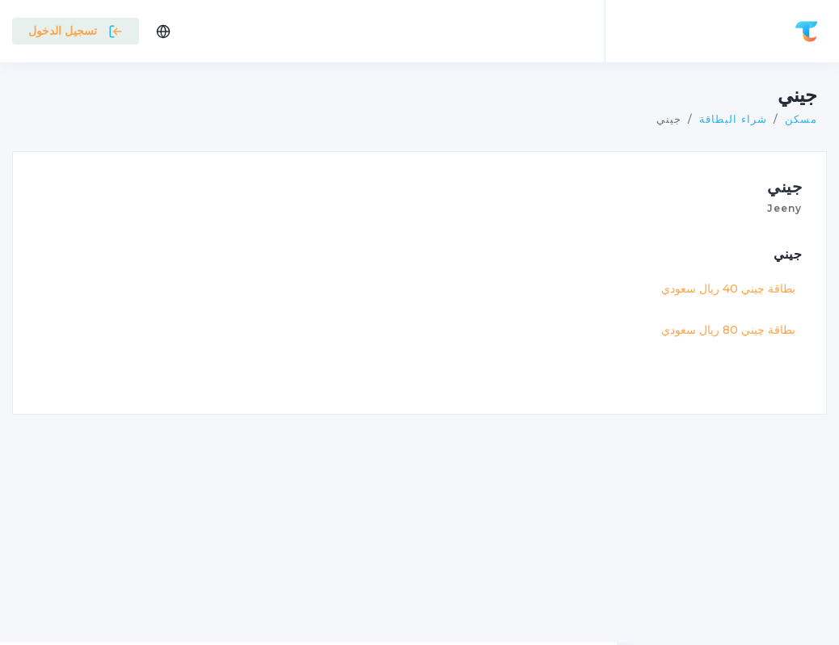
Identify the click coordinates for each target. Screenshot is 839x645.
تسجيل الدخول (75, 30)
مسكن (801, 118)
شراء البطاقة (733, 118)
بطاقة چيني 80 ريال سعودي (728, 329)
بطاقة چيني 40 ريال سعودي (728, 288)
